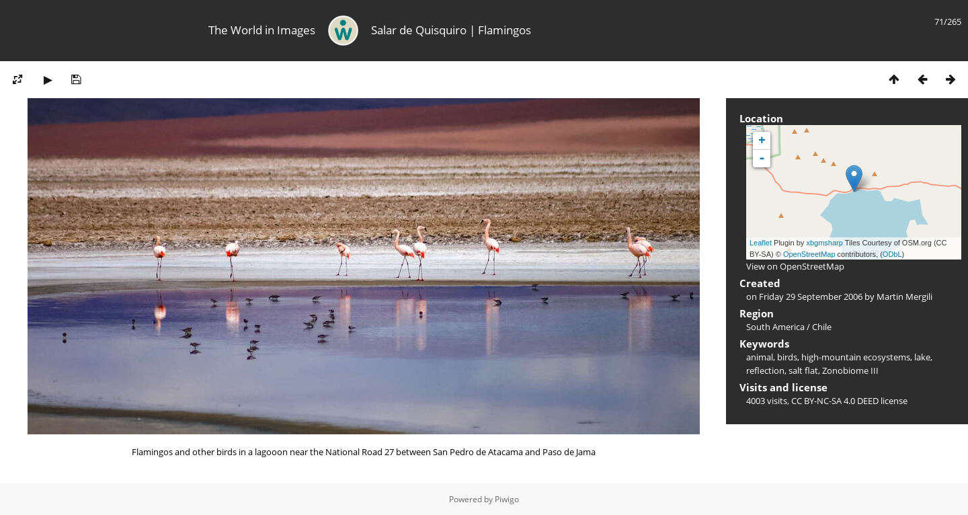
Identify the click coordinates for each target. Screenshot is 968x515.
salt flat (803, 370)
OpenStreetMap (809, 254)
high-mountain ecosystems (855, 357)
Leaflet (761, 243)
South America (775, 327)
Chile (822, 327)
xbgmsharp (824, 243)
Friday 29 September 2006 (810, 296)
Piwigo (507, 499)
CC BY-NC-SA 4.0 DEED (835, 401)
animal (759, 357)
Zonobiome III (850, 370)
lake (922, 357)
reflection (765, 370)
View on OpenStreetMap (795, 266)
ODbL (892, 254)
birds (787, 357)
